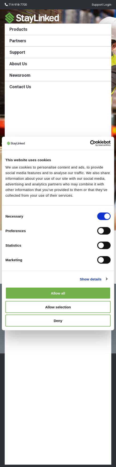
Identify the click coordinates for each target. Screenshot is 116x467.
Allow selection (58, 307)
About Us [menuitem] (18, 63)
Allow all (58, 293)
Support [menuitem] (17, 52)
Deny (58, 321)
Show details (91, 279)
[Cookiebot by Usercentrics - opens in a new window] (90, 143)
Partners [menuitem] (17, 40)
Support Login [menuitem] (101, 4)
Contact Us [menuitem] (20, 86)
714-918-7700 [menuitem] (16, 4)
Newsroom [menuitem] (20, 75)
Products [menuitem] (18, 29)
